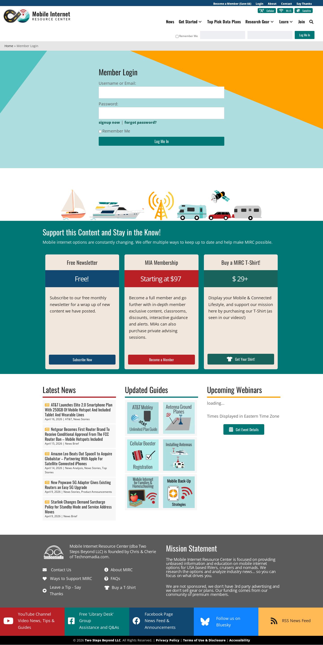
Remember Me (185, 36)
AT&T (68, 419)
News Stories (81, 419)
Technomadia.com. (91, 557)
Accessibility (239, 640)
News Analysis (74, 468)
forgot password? (140, 122)
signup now (109, 122)
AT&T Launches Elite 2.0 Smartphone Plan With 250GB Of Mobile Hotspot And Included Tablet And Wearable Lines (78, 410)
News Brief (72, 444)
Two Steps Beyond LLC (103, 640)
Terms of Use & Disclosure (204, 640)
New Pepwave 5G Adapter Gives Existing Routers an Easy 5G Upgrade (78, 485)
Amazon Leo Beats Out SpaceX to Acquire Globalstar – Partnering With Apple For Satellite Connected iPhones (78, 459)
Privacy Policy (167, 640)
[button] (198, 22)
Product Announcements (96, 492)
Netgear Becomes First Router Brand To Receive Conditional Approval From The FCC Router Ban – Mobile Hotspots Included (77, 434)
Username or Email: (117, 83)
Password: (108, 104)
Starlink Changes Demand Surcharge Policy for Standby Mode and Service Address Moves (78, 507)
